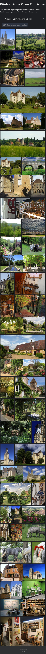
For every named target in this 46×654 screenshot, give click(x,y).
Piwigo (23, 651)
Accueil (8, 18)
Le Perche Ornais (20, 18)
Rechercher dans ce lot (17, 25)
